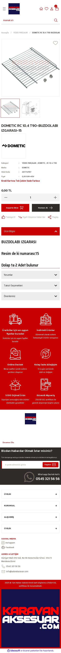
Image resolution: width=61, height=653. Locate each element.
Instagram (8, 542)
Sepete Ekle (15, 207)
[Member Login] (41, 8)
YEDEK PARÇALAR (29, 163)
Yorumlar (8, 275)
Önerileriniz (9, 296)
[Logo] (14, 8)
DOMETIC (41, 163)
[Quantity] (30, 197)
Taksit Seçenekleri (13, 285)
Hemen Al (46, 207)
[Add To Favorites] (55, 43)
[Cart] (57, 8)
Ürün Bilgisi (9, 231)
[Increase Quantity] (55, 197)
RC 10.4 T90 (52, 163)
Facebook (7, 547)
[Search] (7, 20)
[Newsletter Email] (30, 465)
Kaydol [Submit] (51, 464)
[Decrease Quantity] (5, 197)
